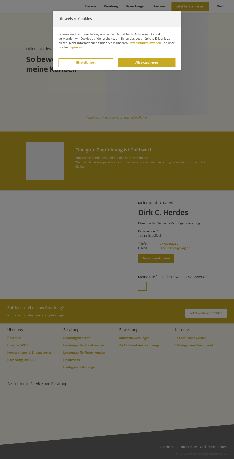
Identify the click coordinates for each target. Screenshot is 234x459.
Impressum (76, 47)
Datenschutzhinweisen (145, 43)
